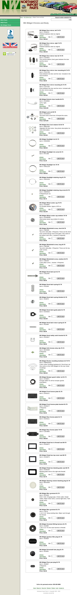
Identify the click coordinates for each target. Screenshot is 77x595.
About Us (55, 14)
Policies (63, 14)
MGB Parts (4, 22)
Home (52, 14)
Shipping (59, 14)
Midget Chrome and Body (38, 17)
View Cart (44, 588)
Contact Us (71, 14)
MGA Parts (4, 20)
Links (67, 14)
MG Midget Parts (6, 25)
